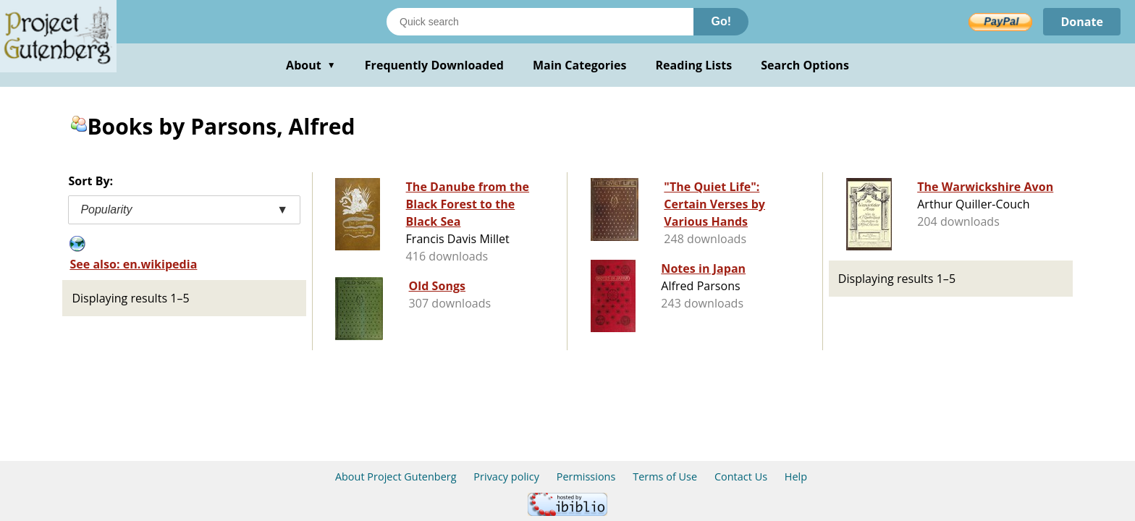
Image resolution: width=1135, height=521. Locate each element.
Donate (1081, 22)
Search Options (805, 65)
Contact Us (740, 476)
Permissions (586, 476)
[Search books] (540, 21)
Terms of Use (665, 476)
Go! (721, 21)
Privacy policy (506, 476)
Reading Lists (694, 65)
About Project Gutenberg (396, 476)
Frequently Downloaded (434, 65)
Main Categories (580, 65)
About (311, 65)
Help (796, 476)
